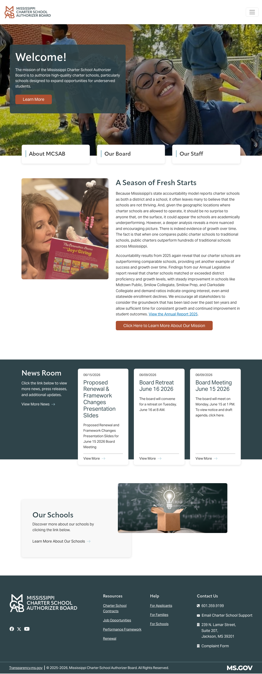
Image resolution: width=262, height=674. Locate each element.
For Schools (159, 624)
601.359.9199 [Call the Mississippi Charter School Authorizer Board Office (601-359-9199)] (212, 606)
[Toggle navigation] (252, 12)
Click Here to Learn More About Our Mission (164, 326)
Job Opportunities (117, 620)
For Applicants (161, 606)
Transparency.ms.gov (25, 668)
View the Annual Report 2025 (173, 314)
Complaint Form (215, 646)
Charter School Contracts (115, 609)
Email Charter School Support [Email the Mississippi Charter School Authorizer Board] (227, 615)
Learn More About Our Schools (58, 541)
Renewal (109, 639)
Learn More (34, 101)
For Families (159, 615)
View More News (35, 404)
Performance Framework (122, 630)
